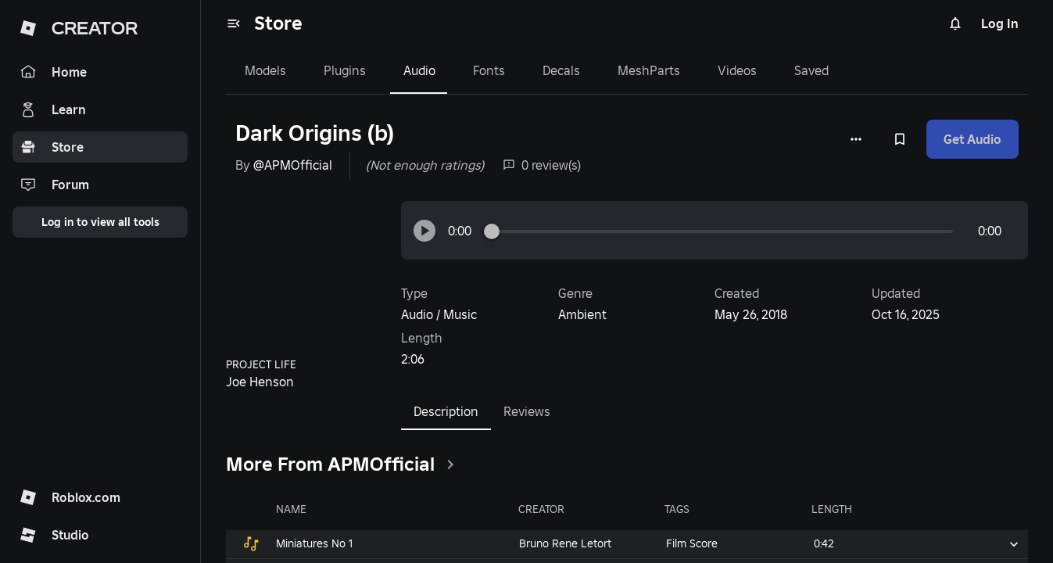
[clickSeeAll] (450, 464)
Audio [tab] (419, 70)
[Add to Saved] (900, 139)
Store (278, 23)
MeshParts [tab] (649, 70)
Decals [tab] (561, 70)
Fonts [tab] (489, 70)
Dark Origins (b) (314, 133)
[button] (424, 231)
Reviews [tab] (526, 411)
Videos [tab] (737, 70)
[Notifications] (955, 23)
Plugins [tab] (345, 70)
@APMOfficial (292, 165)
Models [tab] (265, 70)
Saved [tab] (811, 70)
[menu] (234, 23)
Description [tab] (446, 411)
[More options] (856, 139)
